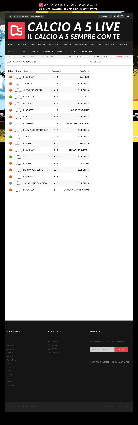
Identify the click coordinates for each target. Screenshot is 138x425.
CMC (25, 117)
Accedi (17, 16)
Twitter (52, 345)
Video (59, 51)
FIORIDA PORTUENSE (79, 110)
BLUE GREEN (28, 77)
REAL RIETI (84, 77)
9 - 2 (56, 130)
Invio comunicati (37, 16)
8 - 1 (56, 90)
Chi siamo (16, 406)
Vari (23, 51)
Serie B (65, 44)
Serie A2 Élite (36, 44)
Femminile (79, 44)
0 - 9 (56, 163)
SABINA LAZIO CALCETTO (77, 123)
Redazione (103, 16)
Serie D (122, 44)
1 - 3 (56, 110)
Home (10, 44)
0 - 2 (56, 156)
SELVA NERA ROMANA (33, 90)
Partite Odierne (88, 51)
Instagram (54, 352)
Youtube (53, 349)
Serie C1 (94, 44)
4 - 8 (56, 143)
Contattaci (25, 406)
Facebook (53, 341)
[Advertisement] (110, 172)
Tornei (32, 51)
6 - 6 (56, 183)
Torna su (35, 406)
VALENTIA (28, 83)
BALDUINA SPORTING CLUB (35, 130)
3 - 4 (56, 150)
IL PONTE (84, 97)
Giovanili (11, 51)
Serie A (21, 44)
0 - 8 (56, 176)
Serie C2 (108, 44)
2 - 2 (56, 123)
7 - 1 (56, 83)
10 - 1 (56, 170)
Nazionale (46, 51)
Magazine (71, 51)
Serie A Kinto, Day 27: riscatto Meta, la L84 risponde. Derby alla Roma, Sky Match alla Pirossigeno (73, 57)
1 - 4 (56, 77)
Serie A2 (52, 44)
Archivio (25, 16)
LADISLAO (28, 103)
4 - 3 (56, 103)
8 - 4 (56, 97)
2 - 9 (56, 190)
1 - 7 (56, 136)
